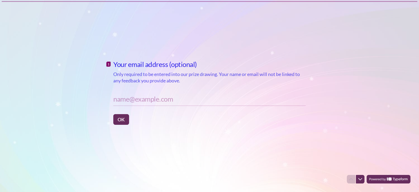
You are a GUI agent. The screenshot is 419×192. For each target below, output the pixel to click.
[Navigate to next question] (360, 179)
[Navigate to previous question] (351, 179)
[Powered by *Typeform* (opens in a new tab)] (388, 179)
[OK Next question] (121, 119)
